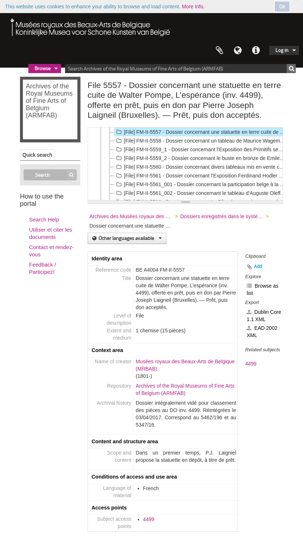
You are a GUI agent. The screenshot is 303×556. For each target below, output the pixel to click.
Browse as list (262, 289)
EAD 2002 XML (262, 331)
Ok (282, 6)
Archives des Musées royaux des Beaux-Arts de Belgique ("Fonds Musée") (132, 216)
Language (238, 50)
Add (258, 266)
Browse (42, 68)
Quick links (256, 50)
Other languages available (129, 238)
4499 (148, 519)
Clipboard (219, 50)
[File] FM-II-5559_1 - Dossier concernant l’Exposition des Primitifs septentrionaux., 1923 (200, 149)
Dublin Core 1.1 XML (264, 315)
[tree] (185, 164)
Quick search (37, 155)
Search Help (44, 219)
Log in (281, 50)
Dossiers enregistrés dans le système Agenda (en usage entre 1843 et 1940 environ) (223, 216)
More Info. (193, 6)
